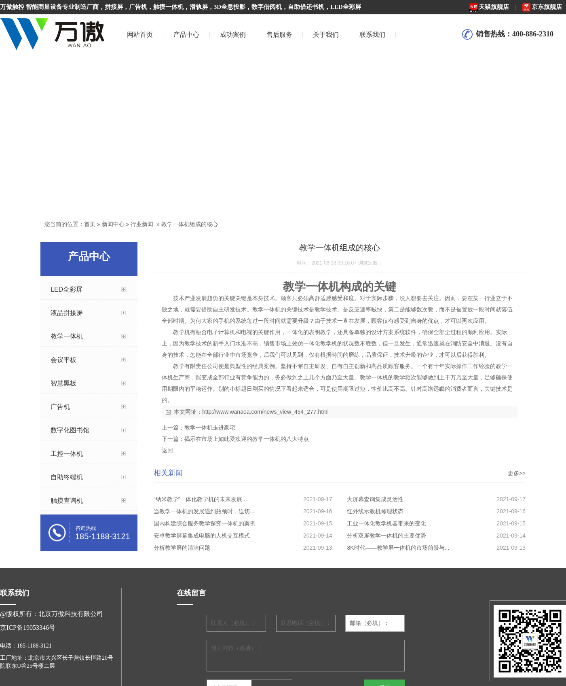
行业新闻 (142, 224)
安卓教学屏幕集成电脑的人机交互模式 (202, 535)
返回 (167, 450)
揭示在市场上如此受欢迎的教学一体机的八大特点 (246, 439)
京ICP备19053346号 (27, 627)
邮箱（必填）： (369, 623)
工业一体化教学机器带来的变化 (386, 523)
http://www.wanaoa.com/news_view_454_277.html (265, 412)
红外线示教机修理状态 (375, 511)
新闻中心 (113, 224)
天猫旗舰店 (489, 7)
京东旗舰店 (542, 7)
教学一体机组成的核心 (189, 224)
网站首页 (140, 34)
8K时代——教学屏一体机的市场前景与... (398, 547)
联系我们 (372, 34)
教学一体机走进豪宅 (209, 427)
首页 (89, 224)
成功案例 (233, 34)
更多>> (517, 473)
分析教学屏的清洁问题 (182, 547)
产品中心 (186, 34)
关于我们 (326, 34)
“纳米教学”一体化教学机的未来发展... (200, 499)
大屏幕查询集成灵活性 (375, 499)
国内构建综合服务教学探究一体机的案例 (205, 523)
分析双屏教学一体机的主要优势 (386, 535)
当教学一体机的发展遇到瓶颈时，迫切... (204, 511)
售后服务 (279, 34)
